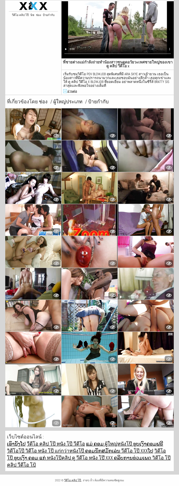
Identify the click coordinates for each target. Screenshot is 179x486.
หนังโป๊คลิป (59, 458)
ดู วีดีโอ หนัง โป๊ (89, 458)
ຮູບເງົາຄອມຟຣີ (148, 444)
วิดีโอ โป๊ (161, 458)
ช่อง (38, 15)
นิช (32, 15)
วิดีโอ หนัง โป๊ (40, 451)
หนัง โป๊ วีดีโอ (71, 444)
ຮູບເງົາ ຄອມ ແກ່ (30, 458)
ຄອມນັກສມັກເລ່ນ (103, 451)
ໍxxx (110, 458)
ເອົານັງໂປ (16, 444)
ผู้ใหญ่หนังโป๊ (119, 444)
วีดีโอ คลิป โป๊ (20, 15)
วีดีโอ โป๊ (131, 451)
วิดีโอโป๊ (16, 451)
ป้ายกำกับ (49, 15)
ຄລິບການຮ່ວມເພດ (133, 458)
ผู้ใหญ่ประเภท (68, 102)
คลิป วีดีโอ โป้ (21, 465)
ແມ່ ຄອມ (95, 444)
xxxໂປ (147, 451)
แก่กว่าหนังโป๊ (70, 451)
